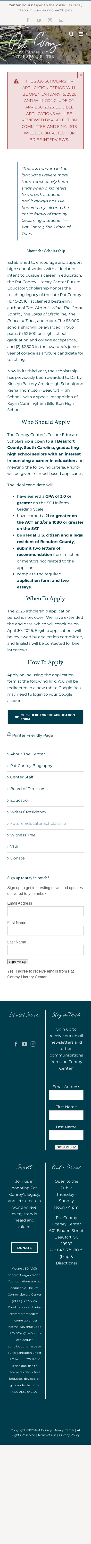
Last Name (16, 942)
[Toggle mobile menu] (81, 33)
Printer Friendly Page (32, 735)
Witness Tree (23, 835)
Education (20, 800)
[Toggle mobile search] (71, 33)
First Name (16, 923)
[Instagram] (33, 1044)
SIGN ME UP (66, 1147)
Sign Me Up (17, 962)
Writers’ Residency (28, 812)
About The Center (27, 754)
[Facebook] (16, 1044)
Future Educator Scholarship (38, 823)
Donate (17, 858)
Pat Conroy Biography (31, 765)
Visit (14, 846)
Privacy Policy (69, 1435)
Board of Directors (27, 788)
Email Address (19, 903)
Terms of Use (47, 1435)
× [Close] (81, 75)
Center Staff (21, 777)
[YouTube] (24, 1044)
